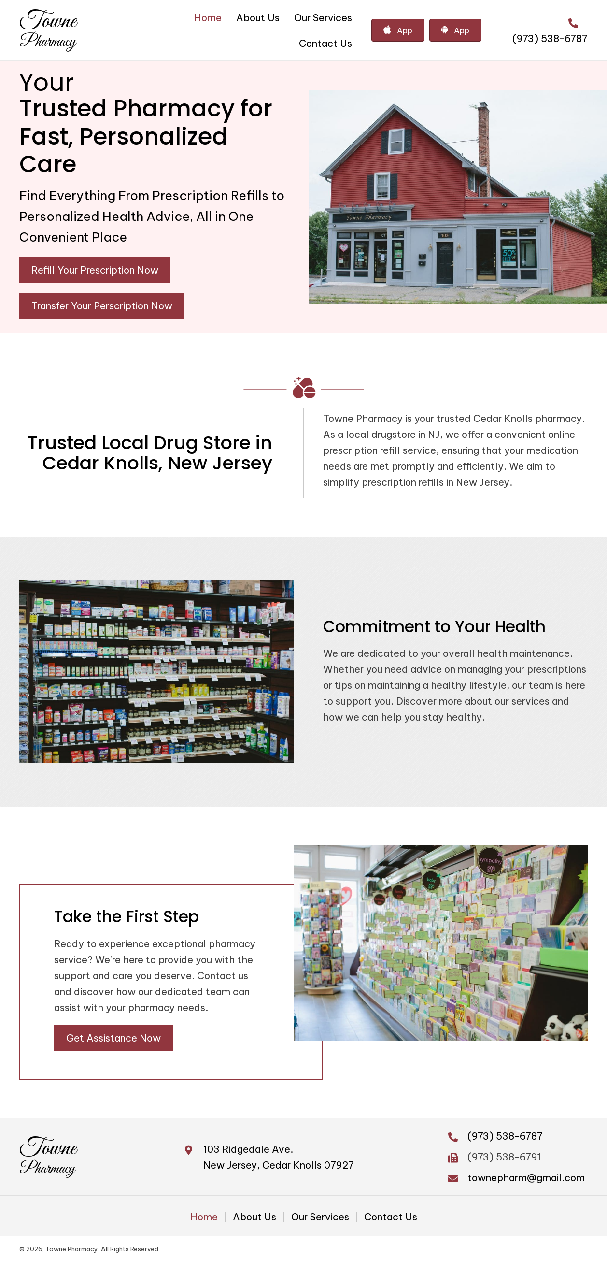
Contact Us (390, 1217)
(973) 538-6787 (550, 38)
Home (204, 1217)
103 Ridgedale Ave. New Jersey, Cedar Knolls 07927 (278, 1157)
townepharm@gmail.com (526, 1178)
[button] (94, 270)
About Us (254, 1217)
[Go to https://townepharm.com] (47, 30)
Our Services (320, 1217)
